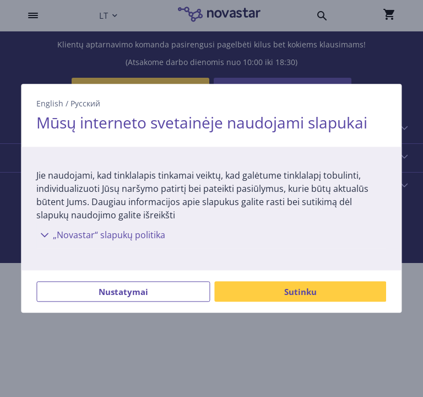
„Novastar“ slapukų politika (100, 235)
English (49, 103)
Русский (85, 103)
